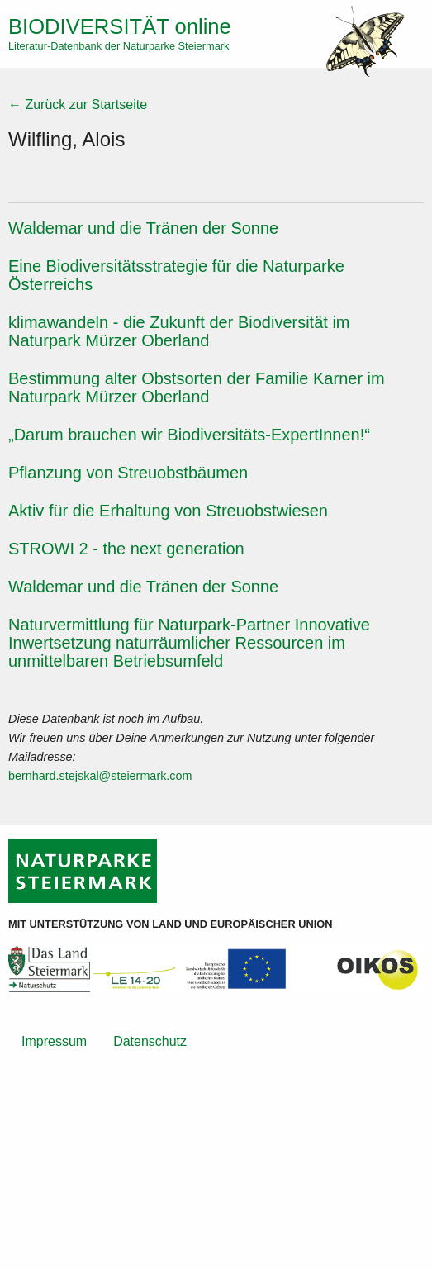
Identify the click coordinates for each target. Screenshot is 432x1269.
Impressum (54, 1041)
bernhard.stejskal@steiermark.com (100, 775)
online (119, 26)
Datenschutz (150, 1041)
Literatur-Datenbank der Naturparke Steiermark (118, 46)
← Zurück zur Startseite (77, 104)
